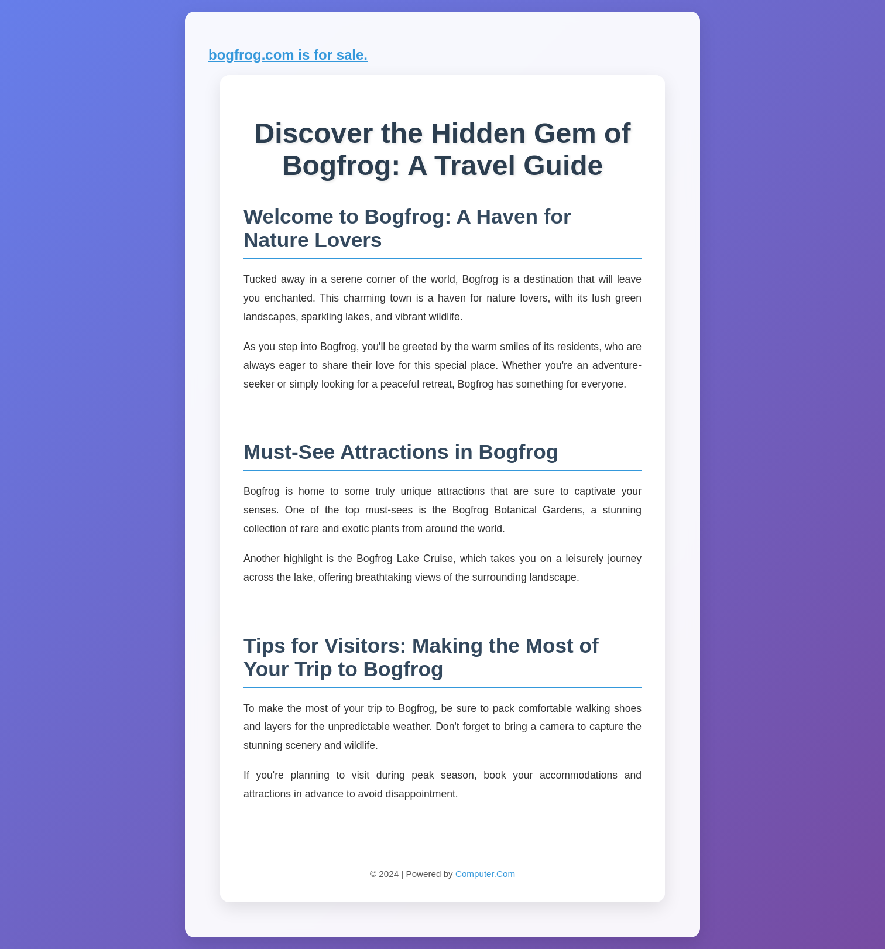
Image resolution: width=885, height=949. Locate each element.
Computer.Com (485, 874)
